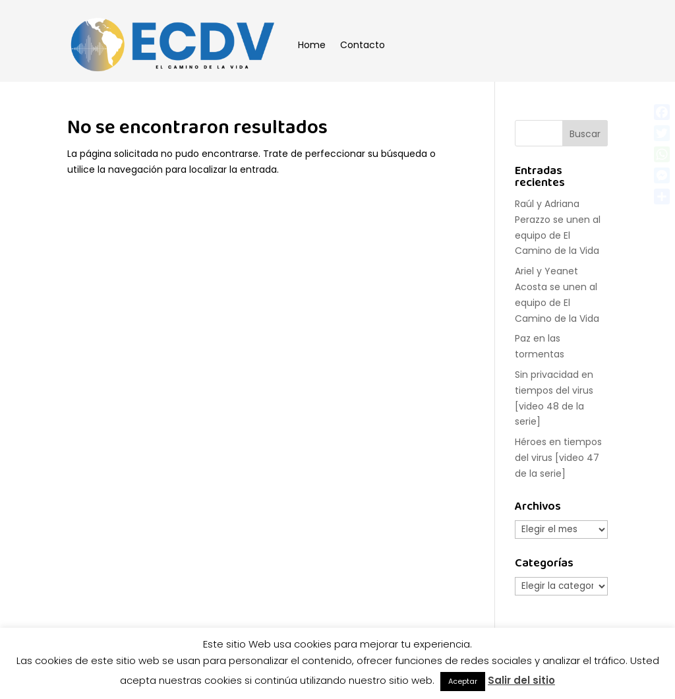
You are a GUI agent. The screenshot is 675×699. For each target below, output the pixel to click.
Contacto (362, 44)
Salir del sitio (521, 680)
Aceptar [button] (462, 681)
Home (312, 44)
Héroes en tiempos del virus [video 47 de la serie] (558, 457)
